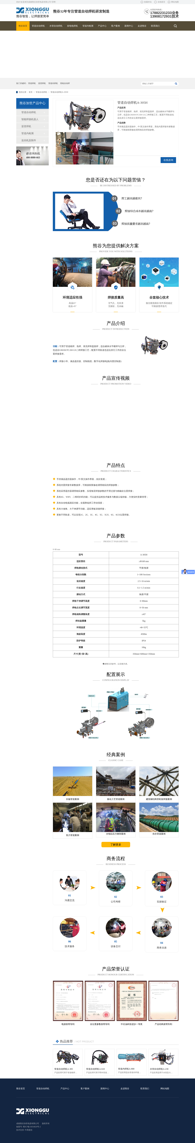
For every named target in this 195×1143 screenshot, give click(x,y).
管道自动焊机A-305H (59, 92)
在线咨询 (168, 160)
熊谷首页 (20, 1089)
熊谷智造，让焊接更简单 (32, 16)
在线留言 (161, 2)
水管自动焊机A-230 (159, 1069)
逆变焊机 (42, 83)
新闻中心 (104, 1089)
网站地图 (175, 2)
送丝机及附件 (28, 140)
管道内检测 (27, 133)
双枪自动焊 (65, 83)
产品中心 (65, 1089)
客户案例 (85, 1089)
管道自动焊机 (42, 92)
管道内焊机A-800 (126, 1069)
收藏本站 (148, 2)
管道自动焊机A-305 (63, 1069)
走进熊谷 (125, 1089)
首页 (31, 92)
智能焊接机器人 (29, 119)
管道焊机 (32, 83)
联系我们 (144, 1089)
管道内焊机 (53, 83)
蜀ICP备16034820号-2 (32, 1127)
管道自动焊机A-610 (95, 1069)
